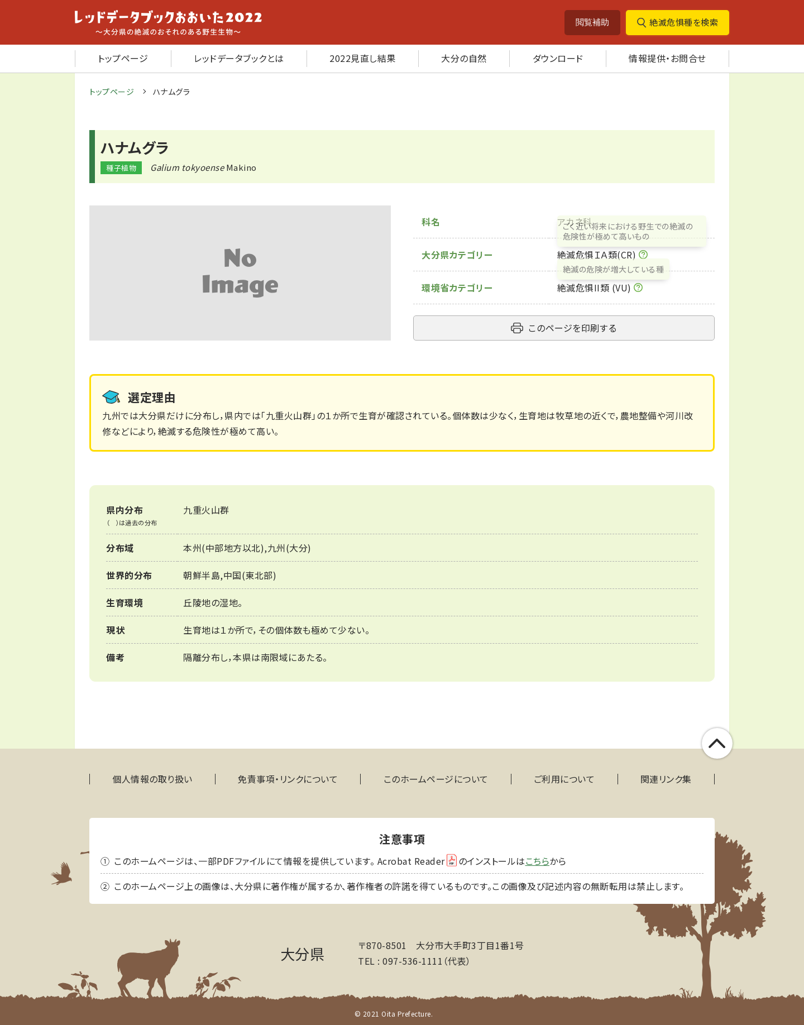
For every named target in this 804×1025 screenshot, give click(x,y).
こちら (537, 861)
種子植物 (121, 167)
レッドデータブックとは (239, 58)
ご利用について (564, 779)
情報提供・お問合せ (667, 58)
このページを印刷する (572, 327)
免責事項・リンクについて (288, 779)
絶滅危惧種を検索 (683, 22)
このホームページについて (436, 779)
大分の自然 (464, 58)
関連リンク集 (666, 779)
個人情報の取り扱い (152, 779)
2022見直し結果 (362, 58)
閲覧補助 (592, 22)
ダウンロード (558, 58)
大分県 (302, 953)
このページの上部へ (729, 743)
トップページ (123, 58)
